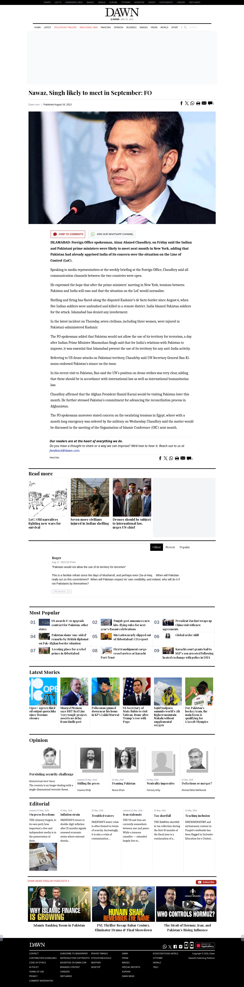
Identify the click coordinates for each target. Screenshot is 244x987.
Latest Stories (44, 672)
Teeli (155, 967)
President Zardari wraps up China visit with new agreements (187, 625)
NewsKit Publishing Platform (202, 958)
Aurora (113, 2)
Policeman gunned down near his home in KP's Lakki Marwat (105, 711)
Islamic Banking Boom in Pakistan (59, 925)
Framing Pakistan (123, 783)
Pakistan (105, 27)
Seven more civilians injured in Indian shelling (90, 521)
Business (131, 27)
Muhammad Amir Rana (42, 781)
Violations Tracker (65, 27)
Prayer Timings (99, 954)
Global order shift (187, 635)
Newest (170, 547)
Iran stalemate (132, 814)
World (164, 27)
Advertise (139, 2)
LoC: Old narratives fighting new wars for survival (45, 523)
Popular (185, 547)
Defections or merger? (197, 783)
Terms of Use (36, 972)
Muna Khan (118, 790)
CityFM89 (125, 2)
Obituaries (194, 2)
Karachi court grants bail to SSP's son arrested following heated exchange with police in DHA (188, 653)
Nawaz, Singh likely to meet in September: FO (90, 93)
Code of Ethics (37, 963)
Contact (34, 954)
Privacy (33, 976)
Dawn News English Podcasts (48, 881)
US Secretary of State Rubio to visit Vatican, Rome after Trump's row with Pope (136, 715)
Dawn (125, 954)
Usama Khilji (84, 790)
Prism (154, 27)
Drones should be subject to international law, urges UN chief (132, 523)
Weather (96, 963)
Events (151, 2)
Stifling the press (88, 783)
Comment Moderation (41, 981)
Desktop (95, 967)
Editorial (39, 803)
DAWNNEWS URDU (74, 2)
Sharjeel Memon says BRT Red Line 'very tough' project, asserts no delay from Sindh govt (73, 715)
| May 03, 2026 (122, 19)
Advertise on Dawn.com (73, 963)
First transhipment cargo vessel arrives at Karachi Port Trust (123, 653)
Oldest (157, 547)
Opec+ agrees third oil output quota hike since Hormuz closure (42, 713)
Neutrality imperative (161, 783)
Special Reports (131, 967)
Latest (47, 27)
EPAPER (47, 2)
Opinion (118, 27)
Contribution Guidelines (43, 958)
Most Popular (44, 612)
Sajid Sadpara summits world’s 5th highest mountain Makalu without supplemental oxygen (167, 716)
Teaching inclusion (197, 816)
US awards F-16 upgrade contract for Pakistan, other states (63, 625)
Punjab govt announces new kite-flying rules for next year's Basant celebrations (125, 625)
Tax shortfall (162, 816)
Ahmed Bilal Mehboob (194, 790)
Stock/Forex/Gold (101, 958)
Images (90, 2)
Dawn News (128, 976)
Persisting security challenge (51, 774)
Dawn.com (34, 104)
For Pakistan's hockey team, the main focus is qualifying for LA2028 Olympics (196, 715)
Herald (101, 2)
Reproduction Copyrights (75, 958)
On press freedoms (42, 814)
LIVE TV (58, 2)
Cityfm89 (157, 958)
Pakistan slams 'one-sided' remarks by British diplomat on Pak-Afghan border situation (63, 639)
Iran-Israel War (89, 27)
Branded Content (70, 967)
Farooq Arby (153, 790)
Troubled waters (103, 816)
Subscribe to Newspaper (74, 954)
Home (37, 27)
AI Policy (34, 967)
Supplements (166, 2)
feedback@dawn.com (64, 450)
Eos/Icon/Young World (165, 954)
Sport (174, 27)
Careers (181, 2)
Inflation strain (70, 814)
